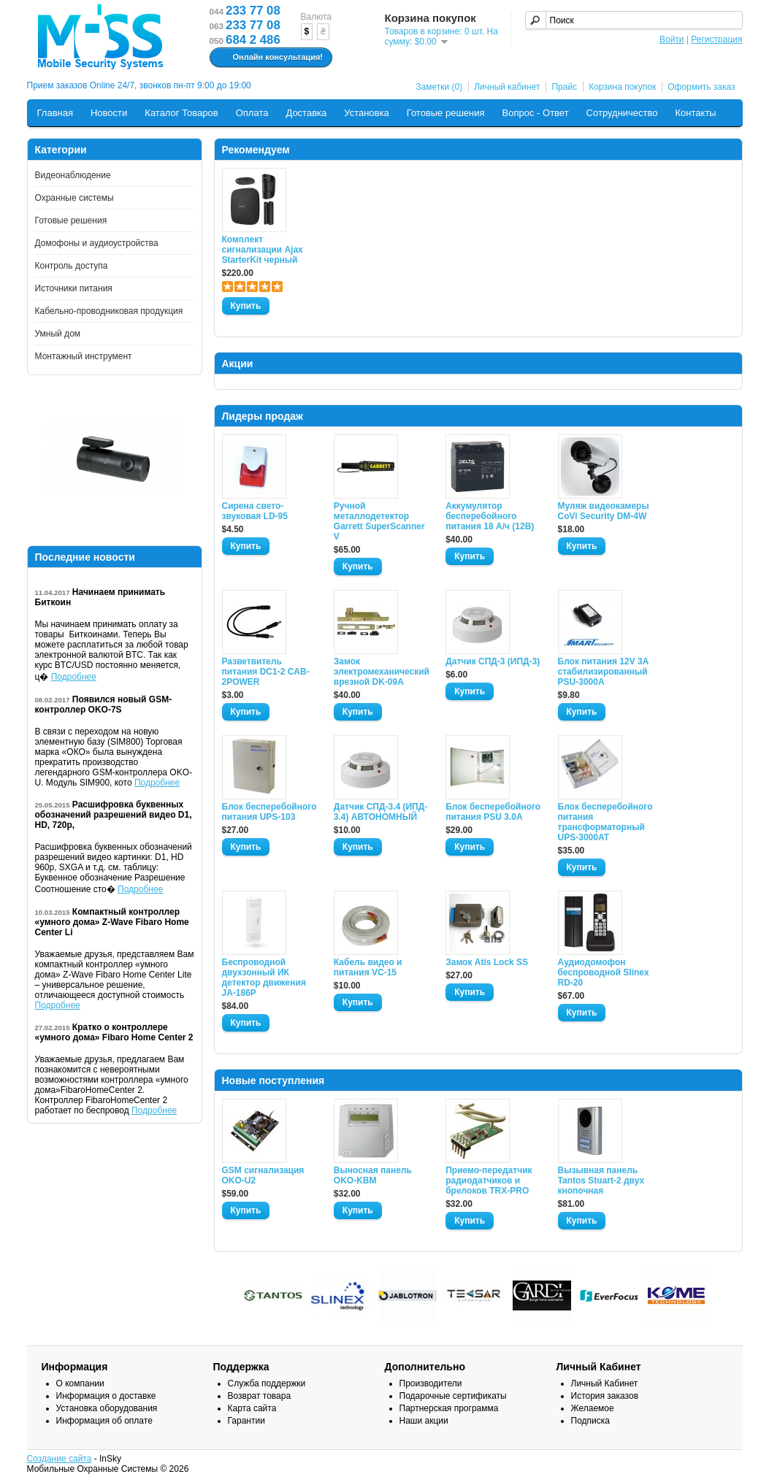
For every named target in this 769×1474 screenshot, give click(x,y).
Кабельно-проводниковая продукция (109, 311)
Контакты (696, 112)
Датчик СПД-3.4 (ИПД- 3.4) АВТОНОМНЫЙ (380, 812)
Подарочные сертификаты (453, 1396)
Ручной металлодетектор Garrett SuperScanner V (379, 521)
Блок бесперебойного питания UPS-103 (269, 812)
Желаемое (592, 1408)
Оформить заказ (701, 87)
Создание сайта (59, 1459)
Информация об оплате (104, 1421)
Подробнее (73, 677)
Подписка (590, 1421)
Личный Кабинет (604, 1383)
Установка (366, 112)
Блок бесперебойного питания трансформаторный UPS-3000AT (605, 822)
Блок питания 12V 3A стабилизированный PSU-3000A (603, 671)
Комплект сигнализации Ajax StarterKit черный (262, 249)
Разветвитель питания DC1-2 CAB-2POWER (266, 671)
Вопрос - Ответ (535, 112)
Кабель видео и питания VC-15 (368, 967)
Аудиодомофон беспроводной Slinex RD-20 (603, 972)
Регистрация (716, 39)
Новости (109, 112)
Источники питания (73, 288)
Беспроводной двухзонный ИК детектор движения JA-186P (264, 977)
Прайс (564, 87)
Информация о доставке (106, 1396)
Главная (55, 112)
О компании (80, 1383)
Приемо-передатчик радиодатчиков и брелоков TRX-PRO (488, 1180)
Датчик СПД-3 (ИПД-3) (492, 661)
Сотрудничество (622, 112)
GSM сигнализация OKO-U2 (263, 1175)
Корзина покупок (622, 87)
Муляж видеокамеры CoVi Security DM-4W (603, 511)
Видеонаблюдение (73, 175)
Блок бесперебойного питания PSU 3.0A (492, 812)
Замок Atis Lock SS (486, 962)
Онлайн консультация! (269, 57)
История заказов (605, 1396)
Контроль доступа (71, 266)
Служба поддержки (267, 1383)
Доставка (306, 112)
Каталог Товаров (181, 112)
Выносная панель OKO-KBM (373, 1175)
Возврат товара (259, 1396)
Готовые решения (446, 112)
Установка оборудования (107, 1408)
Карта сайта (252, 1408)
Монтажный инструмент (83, 356)
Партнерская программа (449, 1408)
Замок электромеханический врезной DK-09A (381, 671)
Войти (671, 39)
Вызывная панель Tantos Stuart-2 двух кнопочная (601, 1180)
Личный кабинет (507, 87)
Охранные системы (74, 198)
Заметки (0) (439, 87)
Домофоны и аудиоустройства (96, 243)
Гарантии (246, 1421)
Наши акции (423, 1421)
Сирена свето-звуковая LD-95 (255, 511)
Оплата (252, 112)
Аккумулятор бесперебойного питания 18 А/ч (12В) (489, 516)
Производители (430, 1383)
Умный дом (58, 334)
